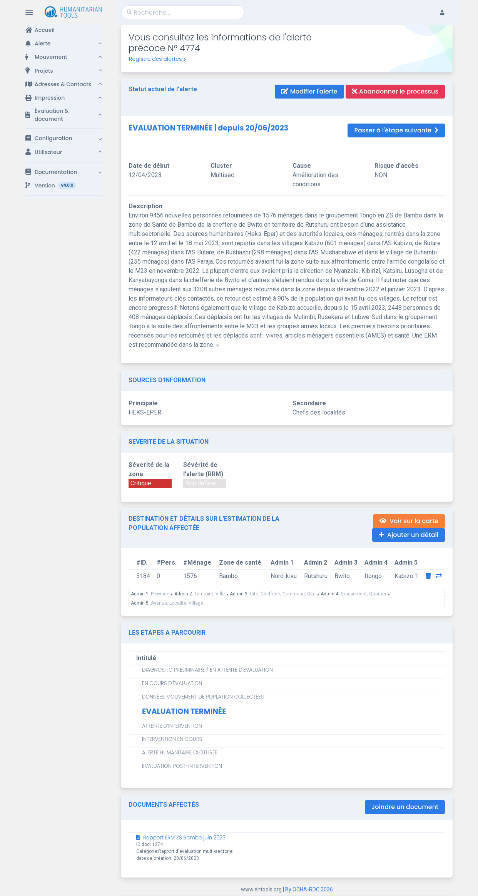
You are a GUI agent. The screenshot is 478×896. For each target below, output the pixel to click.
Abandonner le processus (395, 91)
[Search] (182, 12)
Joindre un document (404, 806)
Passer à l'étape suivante (396, 130)
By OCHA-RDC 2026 (309, 889)
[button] (64, 43)
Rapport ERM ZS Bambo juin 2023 (181, 837)
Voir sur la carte (408, 521)
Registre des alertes (157, 59)
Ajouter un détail (408, 534)
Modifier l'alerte (309, 91)
